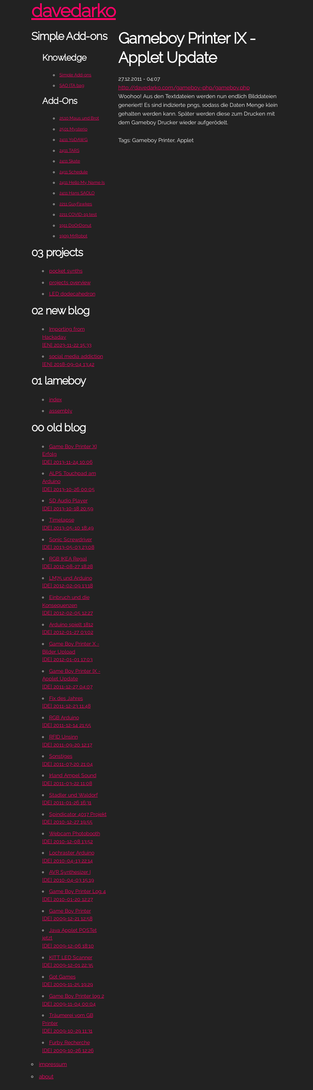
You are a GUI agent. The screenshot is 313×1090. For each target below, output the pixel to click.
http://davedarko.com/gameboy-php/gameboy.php (184, 87)
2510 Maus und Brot (79, 118)
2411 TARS (69, 150)
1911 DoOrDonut (75, 225)
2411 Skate (69, 161)
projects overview (70, 282)
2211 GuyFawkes (75, 203)
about (46, 1076)
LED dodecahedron (72, 294)
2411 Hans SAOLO (77, 193)
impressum (53, 1064)
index (55, 399)
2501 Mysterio (73, 129)
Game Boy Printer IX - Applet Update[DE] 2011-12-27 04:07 (71, 678)
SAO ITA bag (71, 85)
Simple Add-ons (75, 74)
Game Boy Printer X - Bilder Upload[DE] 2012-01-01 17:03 (70, 651)
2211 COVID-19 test (78, 214)
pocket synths (66, 271)
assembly (60, 411)
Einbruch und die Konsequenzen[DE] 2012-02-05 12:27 (67, 605)
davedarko (73, 10)
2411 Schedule (73, 171)
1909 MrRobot (73, 235)
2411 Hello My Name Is (82, 182)
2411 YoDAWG (73, 139)
